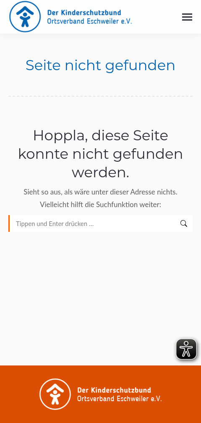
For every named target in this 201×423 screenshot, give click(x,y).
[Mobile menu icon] (187, 17)
